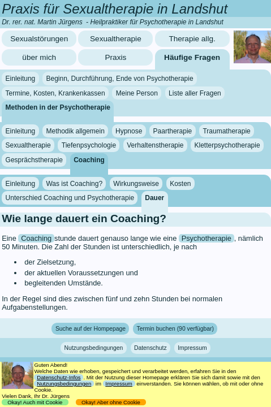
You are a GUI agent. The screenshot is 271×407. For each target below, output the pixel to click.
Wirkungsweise (136, 183)
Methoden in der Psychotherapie (58, 107)
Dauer (154, 198)
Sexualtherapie (115, 38)
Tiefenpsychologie (89, 145)
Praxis (115, 57)
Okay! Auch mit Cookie (35, 402)
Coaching (89, 160)
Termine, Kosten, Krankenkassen (55, 93)
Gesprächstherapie (34, 160)
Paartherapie (172, 131)
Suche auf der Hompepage (90, 329)
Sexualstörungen (39, 38)
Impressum (192, 348)
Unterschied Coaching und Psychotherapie (70, 198)
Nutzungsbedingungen (93, 348)
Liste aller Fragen (195, 93)
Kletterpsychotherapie (227, 145)
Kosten (180, 183)
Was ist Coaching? (74, 183)
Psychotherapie (206, 238)
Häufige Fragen (192, 57)
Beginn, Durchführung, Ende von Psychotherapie (119, 79)
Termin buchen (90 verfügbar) (175, 329)
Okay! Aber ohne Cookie (111, 402)
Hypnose (128, 131)
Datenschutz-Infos (58, 377)
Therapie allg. (192, 38)
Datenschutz (150, 348)
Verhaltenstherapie (155, 145)
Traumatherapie (226, 131)
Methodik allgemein (75, 131)
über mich (39, 57)
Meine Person (137, 93)
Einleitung (21, 79)
